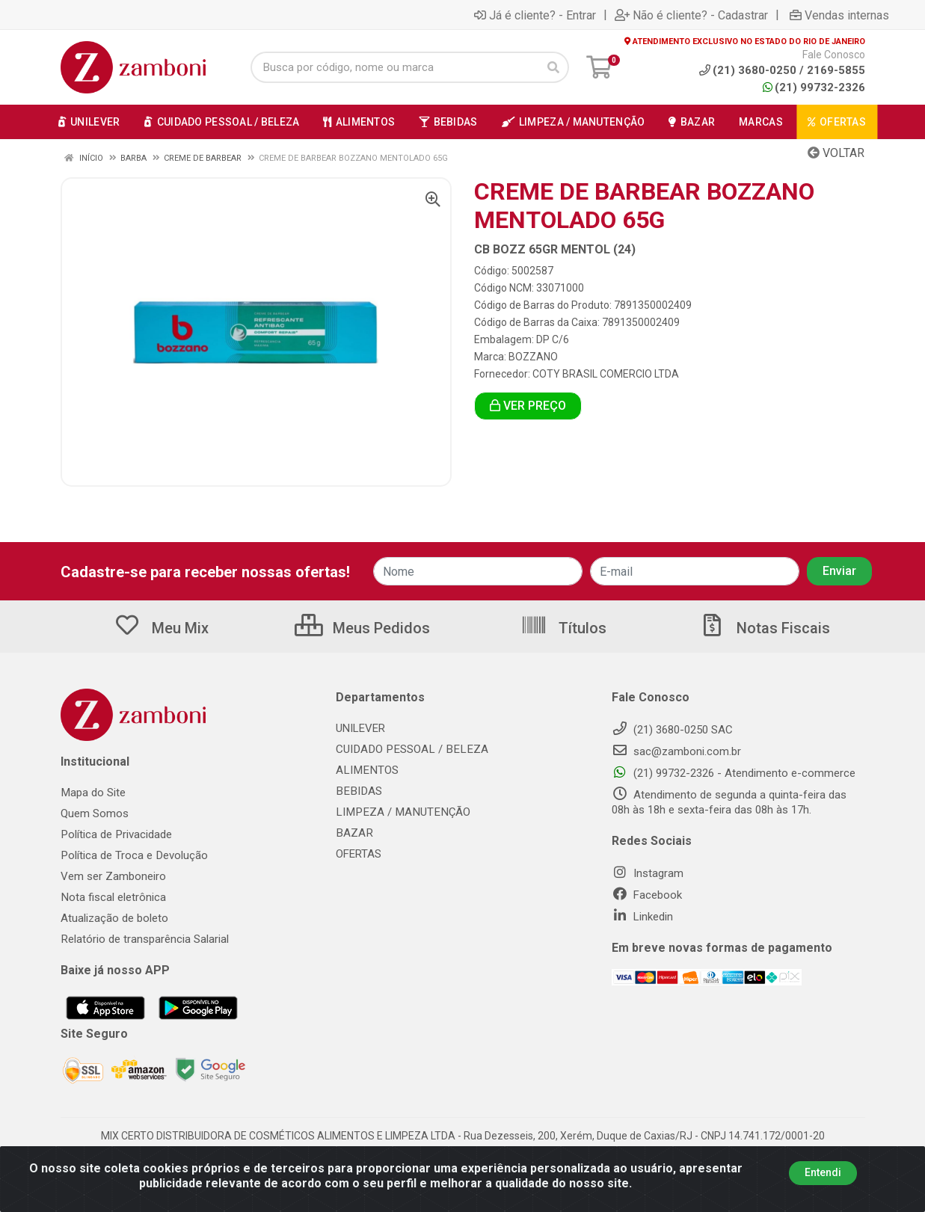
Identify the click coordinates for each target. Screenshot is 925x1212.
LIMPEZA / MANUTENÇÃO (400, 812)
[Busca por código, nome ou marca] (394, 67)
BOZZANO (533, 357)
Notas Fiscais (764, 628)
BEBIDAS (357, 791)
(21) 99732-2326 (814, 87)
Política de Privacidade (115, 834)
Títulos (563, 628)
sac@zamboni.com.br (676, 751)
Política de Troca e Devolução (133, 855)
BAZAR (354, 833)
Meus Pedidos (362, 628)
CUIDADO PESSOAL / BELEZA (409, 749)
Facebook (647, 895)
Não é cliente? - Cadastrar (691, 15)
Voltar (836, 153)
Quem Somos (95, 813)
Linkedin (642, 916)
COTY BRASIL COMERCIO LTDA (605, 374)
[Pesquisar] (553, 67)
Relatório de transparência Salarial (144, 939)
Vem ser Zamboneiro (113, 876)
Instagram (647, 873)
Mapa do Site (93, 792)
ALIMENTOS (366, 770)
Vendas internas (839, 15)
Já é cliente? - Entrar (535, 15)
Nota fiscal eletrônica (113, 897)
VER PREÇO (528, 406)
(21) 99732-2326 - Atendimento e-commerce (733, 773)
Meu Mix (161, 628)
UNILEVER (360, 728)
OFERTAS (358, 854)
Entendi (823, 1172)
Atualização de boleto (114, 918)
